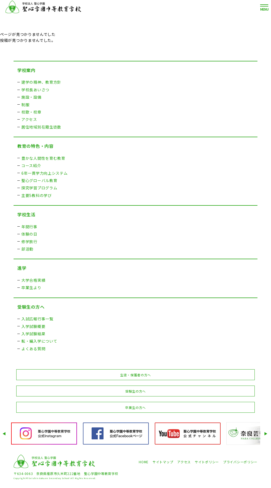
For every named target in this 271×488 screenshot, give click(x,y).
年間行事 (29, 226)
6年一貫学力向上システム (44, 173)
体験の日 (29, 234)
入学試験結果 (33, 333)
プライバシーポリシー (240, 461)
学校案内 (26, 70)
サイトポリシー (207, 461)
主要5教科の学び (36, 195)
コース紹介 (31, 165)
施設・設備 (31, 97)
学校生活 (26, 214)
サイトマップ (163, 461)
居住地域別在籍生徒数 (41, 127)
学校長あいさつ (35, 89)
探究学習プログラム (39, 187)
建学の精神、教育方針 (41, 82)
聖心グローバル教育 (39, 180)
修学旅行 (29, 241)
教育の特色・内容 (35, 146)
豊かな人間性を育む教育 (43, 158)
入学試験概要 (33, 326)
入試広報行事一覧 (37, 318)
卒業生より (31, 287)
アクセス (29, 119)
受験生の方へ (30, 307)
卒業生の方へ (135, 407)
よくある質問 (33, 348)
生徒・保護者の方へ (135, 375)
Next (266, 433)
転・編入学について (39, 341)
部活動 (27, 249)
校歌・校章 (31, 112)
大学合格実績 (33, 280)
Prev (5, 433)
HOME (144, 461)
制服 (25, 104)
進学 (21, 268)
